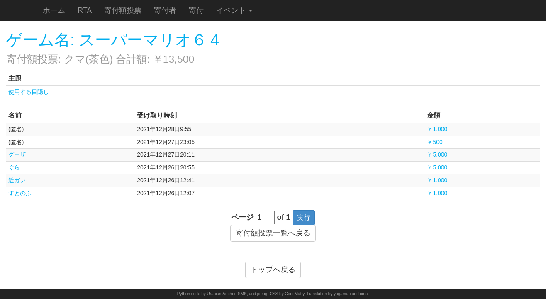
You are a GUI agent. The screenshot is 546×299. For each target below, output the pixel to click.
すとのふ (20, 193)
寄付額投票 (122, 10)
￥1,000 (437, 129)
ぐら (14, 167)
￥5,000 (437, 154)
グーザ (17, 154)
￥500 (434, 142)
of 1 (283, 217)
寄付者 (165, 10)
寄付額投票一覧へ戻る (273, 233)
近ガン (17, 180)
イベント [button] (234, 10)
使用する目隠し (28, 91)
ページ (242, 217)
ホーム (54, 10)
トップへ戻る (273, 269)
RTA (85, 10)
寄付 (196, 10)
